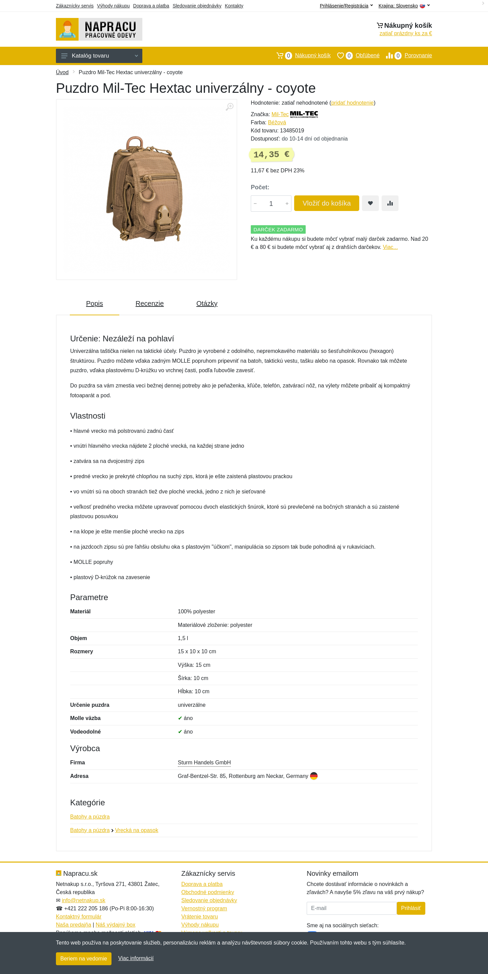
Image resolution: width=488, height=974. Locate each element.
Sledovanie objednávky (196, 5)
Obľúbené (355, 55)
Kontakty (234, 5)
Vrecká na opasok (136, 830)
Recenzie (150, 303)
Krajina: (404, 5)
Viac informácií (136, 958)
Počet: (260, 187)
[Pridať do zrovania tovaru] (390, 203)
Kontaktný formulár (78, 916)
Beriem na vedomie (83, 958)
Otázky (206, 303)
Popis (94, 303)
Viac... (390, 247)
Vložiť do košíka (327, 203)
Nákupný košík (300, 55)
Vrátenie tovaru (199, 916)
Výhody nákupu (113, 5)
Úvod (62, 72)
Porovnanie (406, 55)
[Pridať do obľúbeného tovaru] (370, 203)
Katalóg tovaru (99, 55)
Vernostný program (204, 908)
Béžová (277, 122)
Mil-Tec (280, 114)
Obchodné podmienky (207, 892)
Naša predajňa (73, 925)
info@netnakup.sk (83, 900)
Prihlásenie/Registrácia (346, 5)
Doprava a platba (151, 5)
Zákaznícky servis (75, 5)
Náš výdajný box (115, 925)
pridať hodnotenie (352, 103)
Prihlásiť (411, 908)
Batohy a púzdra (90, 817)
